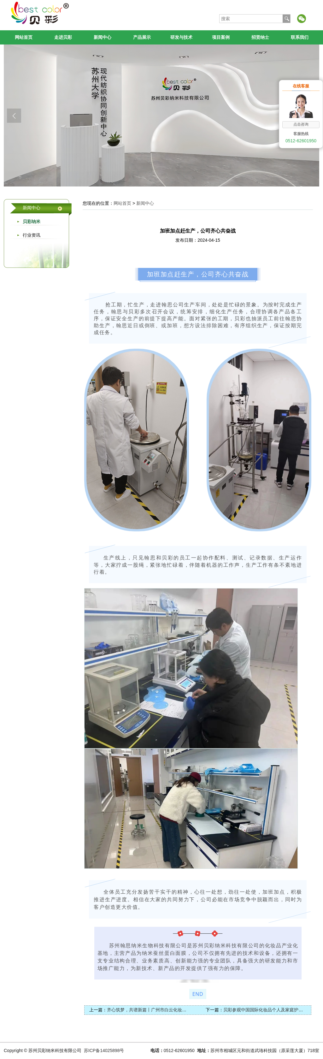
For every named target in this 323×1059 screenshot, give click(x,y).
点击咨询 (300, 124)
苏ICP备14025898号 (104, 1050)
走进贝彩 (63, 37)
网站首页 (23, 37)
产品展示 (142, 37)
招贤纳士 (260, 37)
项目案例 (221, 37)
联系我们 (299, 37)
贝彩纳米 (31, 221)
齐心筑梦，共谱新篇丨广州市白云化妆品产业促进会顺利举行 (166, 1009)
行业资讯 (31, 235)
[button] (14, 116)
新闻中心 (102, 37)
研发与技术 (181, 37)
